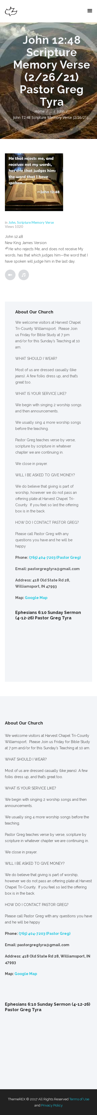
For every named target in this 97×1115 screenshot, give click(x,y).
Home (39, 111)
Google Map (36, 598)
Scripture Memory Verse (35, 222)
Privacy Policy (52, 1105)
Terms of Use (79, 1099)
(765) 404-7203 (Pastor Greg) (55, 557)
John (60, 111)
